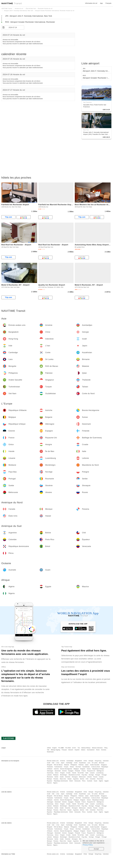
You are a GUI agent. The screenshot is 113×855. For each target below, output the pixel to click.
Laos (88, 763)
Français (64, 750)
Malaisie (66, 765)
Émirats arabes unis (53, 760)
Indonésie (106, 760)
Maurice (49, 783)
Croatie (68, 773)
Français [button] (108, 3)
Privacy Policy (88, 845)
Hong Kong (98, 760)
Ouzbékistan (86, 767)
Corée (75, 763)
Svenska (103, 750)
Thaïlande (50, 767)
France (84, 771)
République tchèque (98, 769)
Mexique (49, 779)
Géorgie (91, 760)
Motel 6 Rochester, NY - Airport (15, 285)
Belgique (76, 769)
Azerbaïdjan (70, 760)
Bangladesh (78, 760)
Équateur (49, 781)
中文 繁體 (61, 748)
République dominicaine (61, 781)
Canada (101, 777)
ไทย (79, 748)
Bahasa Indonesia (97, 748)
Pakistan (81, 765)
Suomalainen (91, 750)
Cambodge (69, 763)
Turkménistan (58, 767)
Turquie (66, 767)
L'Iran (57, 763)
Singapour (104, 765)
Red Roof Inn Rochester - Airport (16, 245)
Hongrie (62, 773)
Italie (86, 773)
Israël (48, 763)
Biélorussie (82, 777)
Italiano (83, 750)
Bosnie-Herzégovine (66, 769)
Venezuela (77, 781)
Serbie (56, 777)
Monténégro (63, 775)
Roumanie (50, 777)
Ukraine (89, 777)
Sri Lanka (94, 763)
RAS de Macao (58, 765)
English (54, 748)
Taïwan (72, 767)
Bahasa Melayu (86, 748)
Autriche (56, 769)
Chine (85, 760)
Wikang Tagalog (55, 750)
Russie (95, 777)
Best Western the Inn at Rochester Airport (94, 205)
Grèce (56, 773)
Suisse (89, 769)
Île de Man (81, 773)
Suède (62, 777)
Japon (62, 763)
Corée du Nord (95, 767)
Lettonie (49, 775)
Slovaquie (75, 777)
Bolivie (82, 779)
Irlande (74, 773)
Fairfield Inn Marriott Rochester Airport (56, 205)
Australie (89, 781)
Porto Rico (100, 779)
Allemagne (50, 771)
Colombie (92, 779)
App (101, 3)
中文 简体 (68, 748)
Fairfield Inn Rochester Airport (15, 205)
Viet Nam (78, 767)
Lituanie (92, 773)
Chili (87, 779)
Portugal (104, 775)
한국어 (74, 748)
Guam (95, 781)
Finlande (77, 771)
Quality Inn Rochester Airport (51, 285)
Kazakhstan (82, 763)
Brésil (71, 781)
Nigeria (55, 783)
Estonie (64, 771)
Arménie (62, 760)
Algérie (101, 781)
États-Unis (63, 779)
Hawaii (69, 779)
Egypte (107, 781)
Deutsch (70, 750)
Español (77, 750)
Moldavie (55, 775)
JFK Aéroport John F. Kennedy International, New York (28, 16)
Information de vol (91, 3)
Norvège (91, 775)
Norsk (98, 750)
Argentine (76, 779)
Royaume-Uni (91, 771)
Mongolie (49, 765)
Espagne (70, 771)
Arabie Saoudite (94, 765)
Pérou (84, 781)
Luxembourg (99, 773)
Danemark (58, 771)
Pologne (97, 775)
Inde (53, 763)
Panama (56, 779)
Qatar (87, 765)
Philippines (74, 765)
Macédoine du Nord (74, 775)
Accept (96, 849)
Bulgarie (82, 769)
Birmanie (101, 763)
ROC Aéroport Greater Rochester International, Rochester (30, 22)
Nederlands (50, 752)
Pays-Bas (84, 775)
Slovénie (67, 777)
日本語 (49, 748)
